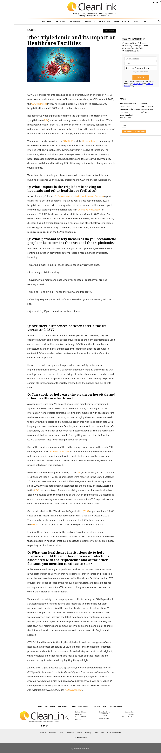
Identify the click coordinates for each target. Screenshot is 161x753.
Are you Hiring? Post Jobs (134, 131)
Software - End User (127, 717)
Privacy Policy (138, 84)
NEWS (40, 707)
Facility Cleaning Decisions (90, 16)
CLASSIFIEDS (95, 707)
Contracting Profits (105, 13)
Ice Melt (144, 103)
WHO (86, 511)
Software (145, 112)
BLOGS (105, 707)
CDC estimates (39, 103)
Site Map (88, 732)
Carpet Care (125, 106)
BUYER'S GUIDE (63, 707)
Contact (61, 732)
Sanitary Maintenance (88, 13)
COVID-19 (68, 141)
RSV (46, 120)
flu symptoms (89, 141)
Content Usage (99, 732)
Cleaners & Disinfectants (130, 109)
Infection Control (147, 106)
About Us (43, 732)
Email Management (114, 732)
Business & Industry (128, 103)
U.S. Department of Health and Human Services (78, 196)
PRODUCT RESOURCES (80, 707)
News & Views (109, 31)
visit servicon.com (73, 689)
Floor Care (124, 112)
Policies (79, 732)
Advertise (52, 732)
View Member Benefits (51, 721)
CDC (74, 129)
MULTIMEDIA (50, 707)
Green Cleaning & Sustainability (126, 116)
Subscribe (70, 732)
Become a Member (35, 721)
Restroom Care (147, 109)
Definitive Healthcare (89, 209)
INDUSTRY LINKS (116, 707)
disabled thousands (59, 451)
